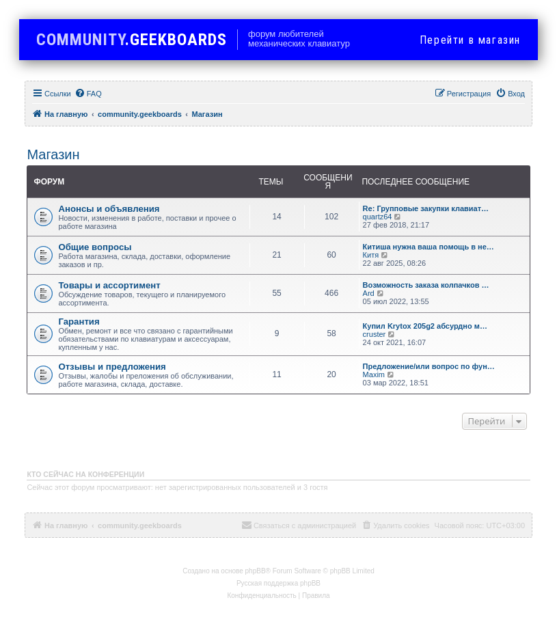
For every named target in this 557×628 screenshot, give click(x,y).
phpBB (255, 571)
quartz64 (377, 217)
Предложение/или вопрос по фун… (429, 366)
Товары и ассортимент (109, 285)
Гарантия (78, 321)
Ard (369, 293)
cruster (374, 334)
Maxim (374, 374)
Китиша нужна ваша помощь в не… (428, 247)
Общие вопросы (94, 247)
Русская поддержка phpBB (278, 583)
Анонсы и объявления (108, 209)
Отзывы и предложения (111, 366)
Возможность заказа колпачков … (426, 285)
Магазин (53, 154)
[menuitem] (88, 93)
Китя (371, 255)
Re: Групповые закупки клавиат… (426, 208)
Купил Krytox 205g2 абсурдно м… (425, 326)
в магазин (470, 39)
